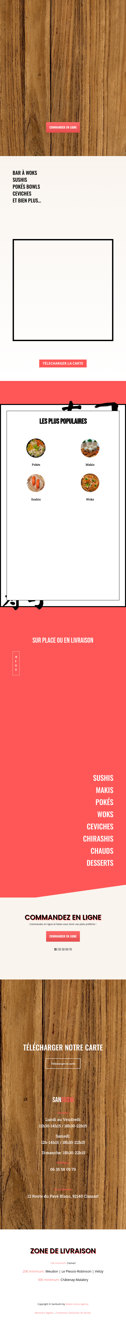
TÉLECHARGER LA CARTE (63, 363)
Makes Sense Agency (77, 1304)
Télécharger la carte (63, 1063)
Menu (16, 663)
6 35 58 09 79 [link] (63, 949)
